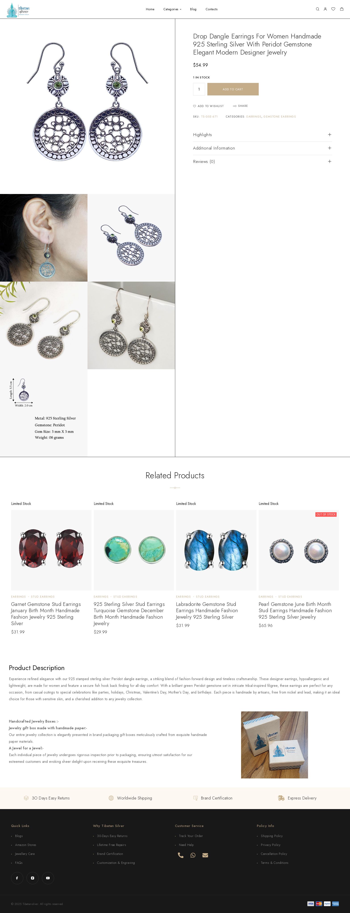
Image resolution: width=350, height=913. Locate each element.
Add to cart (233, 89)
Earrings (253, 117)
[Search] (317, 9)
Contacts (211, 9)
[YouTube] (48, 878)
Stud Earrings (43, 597)
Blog (193, 9)
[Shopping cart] (341, 9)
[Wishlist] (333, 9)
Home (150, 9)
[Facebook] (17, 878)
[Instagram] (32, 878)
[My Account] (325, 9)
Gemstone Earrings (280, 117)
